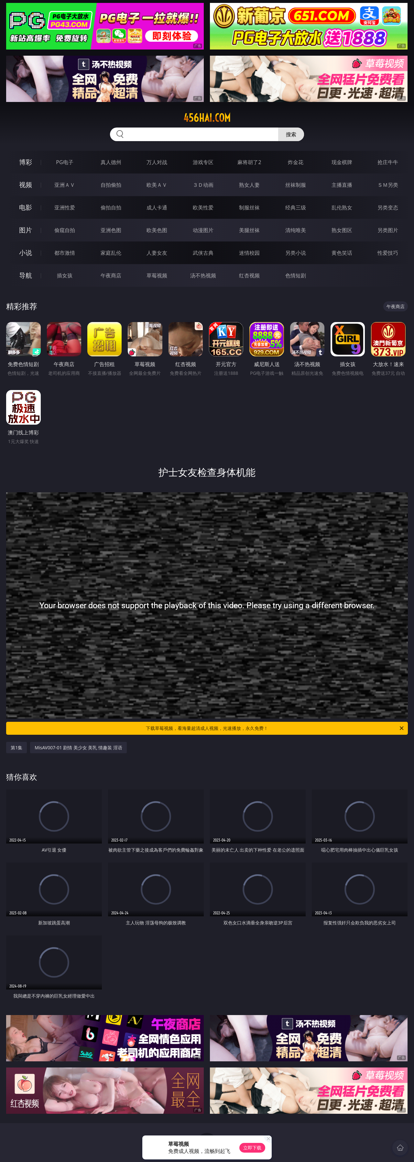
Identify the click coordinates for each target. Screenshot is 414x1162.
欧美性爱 (203, 207)
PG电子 (64, 162)
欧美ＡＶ (157, 184)
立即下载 (252, 1148)
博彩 (25, 162)
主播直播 (342, 184)
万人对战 (157, 162)
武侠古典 (203, 252)
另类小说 (295, 252)
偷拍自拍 (111, 207)
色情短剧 (295, 275)
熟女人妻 (249, 184)
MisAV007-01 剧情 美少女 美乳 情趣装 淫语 (78, 747)
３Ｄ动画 (203, 184)
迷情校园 (249, 252)
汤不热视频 (203, 275)
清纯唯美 (295, 230)
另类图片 (387, 230)
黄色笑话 (342, 252)
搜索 (291, 134)
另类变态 (387, 207)
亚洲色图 (111, 230)
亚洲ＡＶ (64, 184)
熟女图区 (342, 230)
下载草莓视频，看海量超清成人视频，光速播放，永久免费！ (275, 728)
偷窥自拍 (64, 230)
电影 (25, 207)
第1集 (16, 747)
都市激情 (64, 252)
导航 (25, 275)
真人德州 (111, 162)
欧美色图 (157, 230)
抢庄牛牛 (387, 162)
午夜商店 (111, 275)
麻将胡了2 (249, 162)
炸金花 (295, 162)
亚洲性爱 (64, 207)
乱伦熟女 (342, 207)
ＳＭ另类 (387, 184)
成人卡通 (157, 207)
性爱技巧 (387, 252)
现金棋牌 (342, 162)
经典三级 (295, 207)
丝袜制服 (295, 184)
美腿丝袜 (249, 230)
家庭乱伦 (111, 252)
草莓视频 (157, 275)
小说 (25, 252)
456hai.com (207, 117)
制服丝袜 (249, 207)
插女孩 (64, 275)
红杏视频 (249, 275)
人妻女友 (157, 252)
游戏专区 (203, 162)
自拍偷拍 (111, 184)
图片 (25, 230)
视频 (25, 184)
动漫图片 (203, 230)
